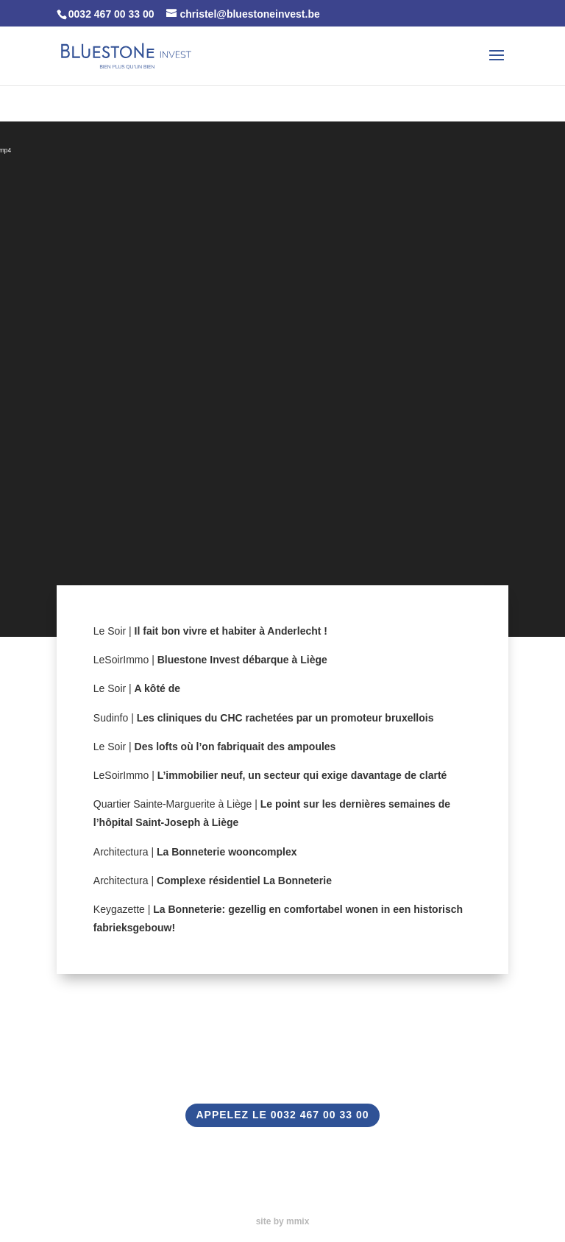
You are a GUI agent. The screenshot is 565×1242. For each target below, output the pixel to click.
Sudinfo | (263, 718)
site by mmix (283, 1221)
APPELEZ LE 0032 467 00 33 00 (282, 1115)
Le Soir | (210, 631)
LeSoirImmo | (210, 660)
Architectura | (195, 852)
